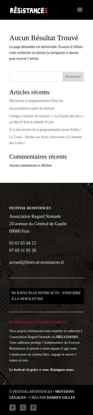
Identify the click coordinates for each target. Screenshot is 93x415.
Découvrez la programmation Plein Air (36, 101)
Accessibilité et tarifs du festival (31, 108)
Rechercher (73, 76)
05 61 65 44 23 (22, 243)
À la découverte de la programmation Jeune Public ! (45, 130)
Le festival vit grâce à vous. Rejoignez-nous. (41, 370)
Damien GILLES (61, 397)
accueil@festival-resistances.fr (36, 262)
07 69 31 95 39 (22, 250)
